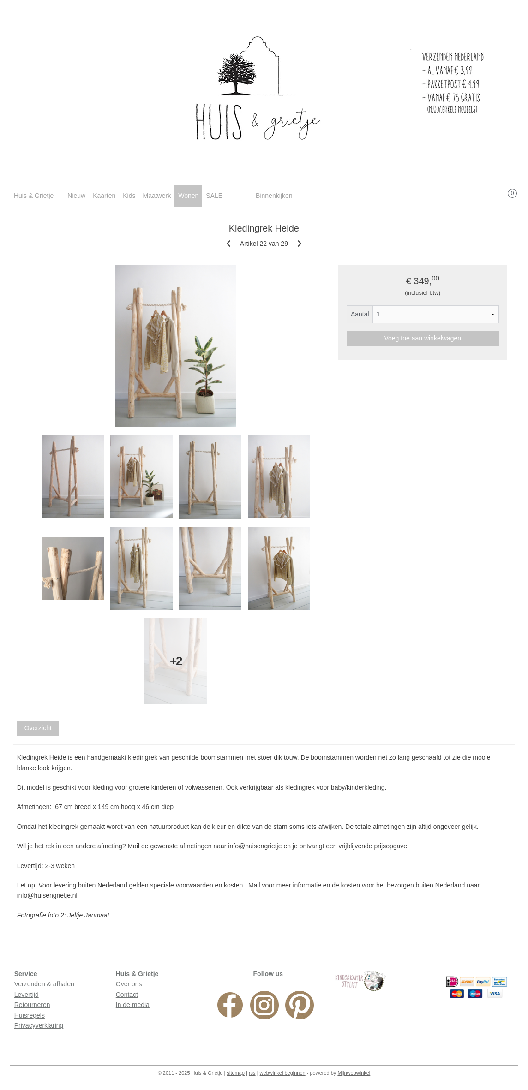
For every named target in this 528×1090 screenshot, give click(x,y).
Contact (127, 994)
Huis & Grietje (34, 195)
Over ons (129, 984)
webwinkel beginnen (283, 1073)
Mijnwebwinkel (353, 1073)
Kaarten (104, 195)
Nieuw (76, 195)
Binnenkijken (274, 195)
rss (252, 1073)
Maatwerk (157, 195)
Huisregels (29, 1015)
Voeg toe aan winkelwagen (423, 338)
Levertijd (26, 994)
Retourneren (32, 1004)
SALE (214, 195)
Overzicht (38, 728)
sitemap (236, 1073)
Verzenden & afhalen (44, 984)
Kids (129, 195)
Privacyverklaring (39, 1025)
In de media (133, 1004)
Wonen (188, 195)
